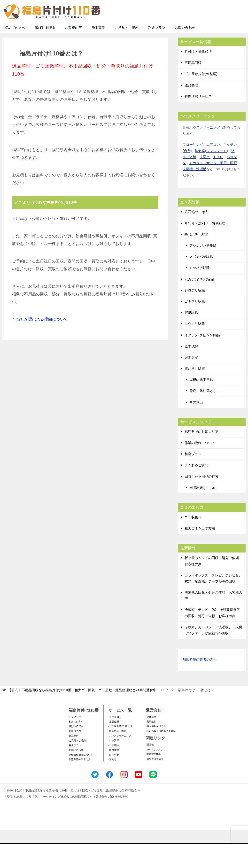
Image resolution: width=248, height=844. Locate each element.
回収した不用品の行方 (201, 491)
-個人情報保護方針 (156, 740)
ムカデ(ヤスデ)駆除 (199, 293)
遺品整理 (191, 99)
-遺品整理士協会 (154, 773)
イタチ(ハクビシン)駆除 (203, 349)
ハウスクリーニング (204, 142)
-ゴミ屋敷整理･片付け (120, 740)
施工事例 (98, 42)
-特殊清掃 (113, 754)
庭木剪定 (191, 372)
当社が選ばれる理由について (42, 333)
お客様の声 (73, 42)
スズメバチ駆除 (201, 271)
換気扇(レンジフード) (211, 165)
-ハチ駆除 (113, 759)
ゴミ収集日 (193, 531)
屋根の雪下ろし (201, 394)
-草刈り (112, 773)
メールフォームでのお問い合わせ (200, 28)
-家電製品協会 (153, 768)
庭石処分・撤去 (196, 226)
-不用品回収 (114, 731)
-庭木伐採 (113, 764)
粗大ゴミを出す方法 (200, 543)
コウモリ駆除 (195, 338)
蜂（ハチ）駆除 (196, 249)
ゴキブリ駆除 (195, 316)
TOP (88, 704)
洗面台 (205, 171)
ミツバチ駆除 (199, 282)
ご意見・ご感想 (127, 42)
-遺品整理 (113, 736)
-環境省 (150, 759)
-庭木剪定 (113, 769)
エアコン (213, 159)
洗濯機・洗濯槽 (194, 183)
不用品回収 (193, 77)
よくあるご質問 (196, 479)
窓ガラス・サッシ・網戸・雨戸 (213, 177)
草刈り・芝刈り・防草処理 (205, 237)
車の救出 (196, 416)
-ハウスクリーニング (119, 750)
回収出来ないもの (203, 502)
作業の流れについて (200, 457)
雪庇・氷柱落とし (203, 405)
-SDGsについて (154, 763)
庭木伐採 (191, 360)
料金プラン (156, 42)
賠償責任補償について (81, 769)
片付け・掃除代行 (198, 66)
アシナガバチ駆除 (203, 260)
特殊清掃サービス (198, 111)
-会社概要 (151, 731)
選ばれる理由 (45, 42)
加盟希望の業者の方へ (200, 674)
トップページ (76, 731)
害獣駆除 (191, 327)
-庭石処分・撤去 (117, 745)
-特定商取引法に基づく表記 (161, 745)
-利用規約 (151, 736)
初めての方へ (15, 42)
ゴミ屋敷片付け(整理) (201, 88)
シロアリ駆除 (195, 305)
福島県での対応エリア (201, 446)
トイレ (218, 171)
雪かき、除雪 (195, 383)
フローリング (193, 159)
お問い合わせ (185, 42)
